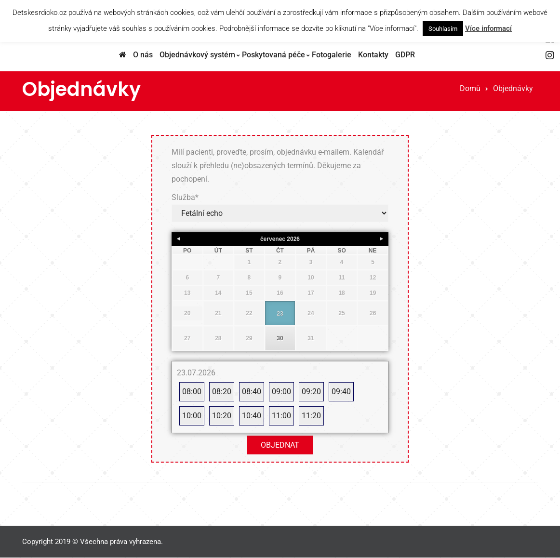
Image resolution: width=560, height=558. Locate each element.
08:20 (221, 391)
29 (249, 338)
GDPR (405, 54)
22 (249, 313)
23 (280, 313)
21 (218, 313)
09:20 (311, 391)
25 (341, 313)
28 (218, 338)
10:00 (191, 415)
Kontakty (373, 54)
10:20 (221, 415)
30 (280, 338)
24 (310, 313)
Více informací (488, 28)
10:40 (251, 415)
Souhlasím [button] (442, 28)
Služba (185, 197)
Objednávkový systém (197, 54)
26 (373, 313)
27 (187, 338)
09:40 (341, 391)
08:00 (191, 391)
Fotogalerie (331, 54)
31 (310, 338)
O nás (143, 54)
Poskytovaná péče (273, 54)
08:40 (251, 391)
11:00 (281, 415)
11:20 (311, 415)
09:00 (281, 391)
